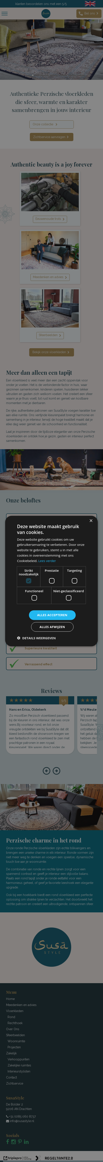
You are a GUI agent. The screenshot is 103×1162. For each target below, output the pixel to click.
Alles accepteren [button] (52, 615)
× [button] (90, 521)
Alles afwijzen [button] (52, 627)
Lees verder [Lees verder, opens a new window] (47, 560)
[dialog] (51, 581)
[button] (36, 638)
